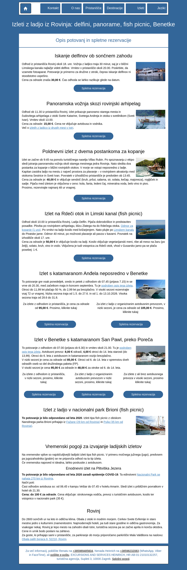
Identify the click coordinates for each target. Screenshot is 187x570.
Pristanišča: (94, 8)
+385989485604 (83, 550)
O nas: (76, 8)
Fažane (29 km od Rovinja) (83, 422)
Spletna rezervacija (93, 88)
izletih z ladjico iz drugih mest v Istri (51, 127)
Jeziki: (161, 8)
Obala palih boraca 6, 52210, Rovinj (44, 539)
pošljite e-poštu (59, 554)
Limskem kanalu (124, 229)
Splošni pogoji (121, 558)
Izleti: (141, 8)
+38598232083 (129, 550)
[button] (25, 8)
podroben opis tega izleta (117, 285)
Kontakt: (53, 8)
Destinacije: (115, 8)
